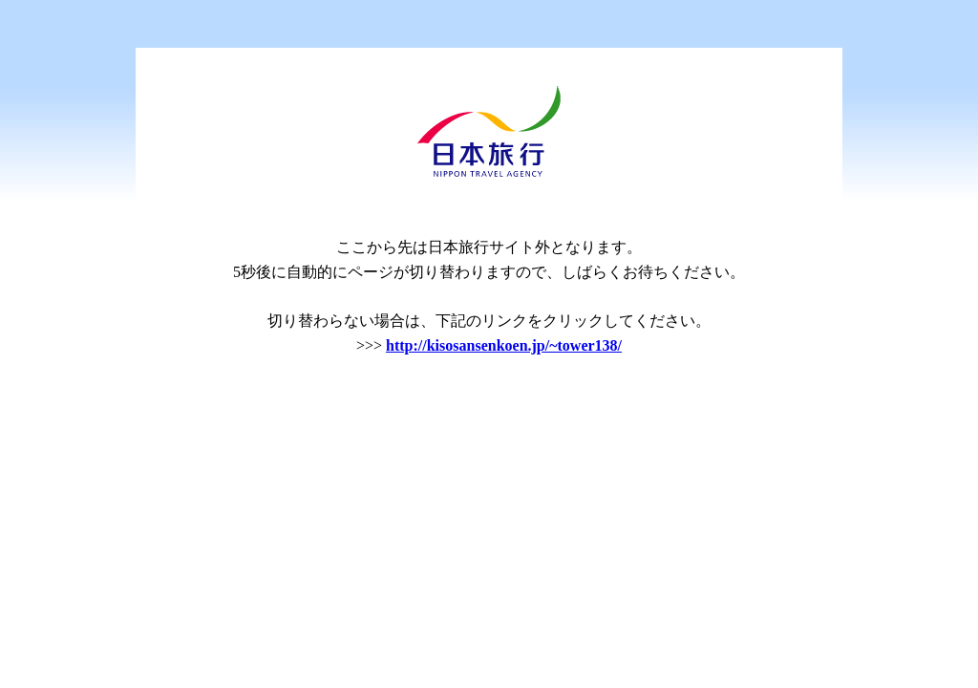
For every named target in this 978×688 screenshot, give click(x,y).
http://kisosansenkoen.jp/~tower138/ (504, 345)
